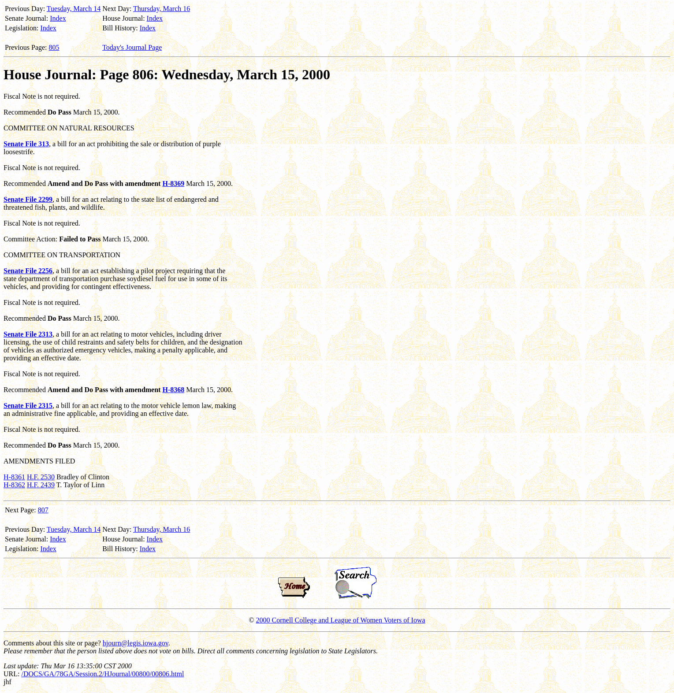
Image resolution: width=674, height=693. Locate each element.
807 (43, 510)
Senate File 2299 (28, 199)
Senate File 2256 (28, 270)
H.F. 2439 (41, 485)
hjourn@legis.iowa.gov (135, 643)
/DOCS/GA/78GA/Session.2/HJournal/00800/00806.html (102, 674)
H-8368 (173, 389)
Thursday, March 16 (161, 8)
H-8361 (14, 477)
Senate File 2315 (28, 405)
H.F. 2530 (41, 477)
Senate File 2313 (28, 334)
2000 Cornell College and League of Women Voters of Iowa (340, 620)
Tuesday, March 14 (74, 8)
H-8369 (173, 183)
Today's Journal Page (132, 47)
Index (58, 18)
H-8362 (14, 485)
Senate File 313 (26, 144)
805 (54, 47)
